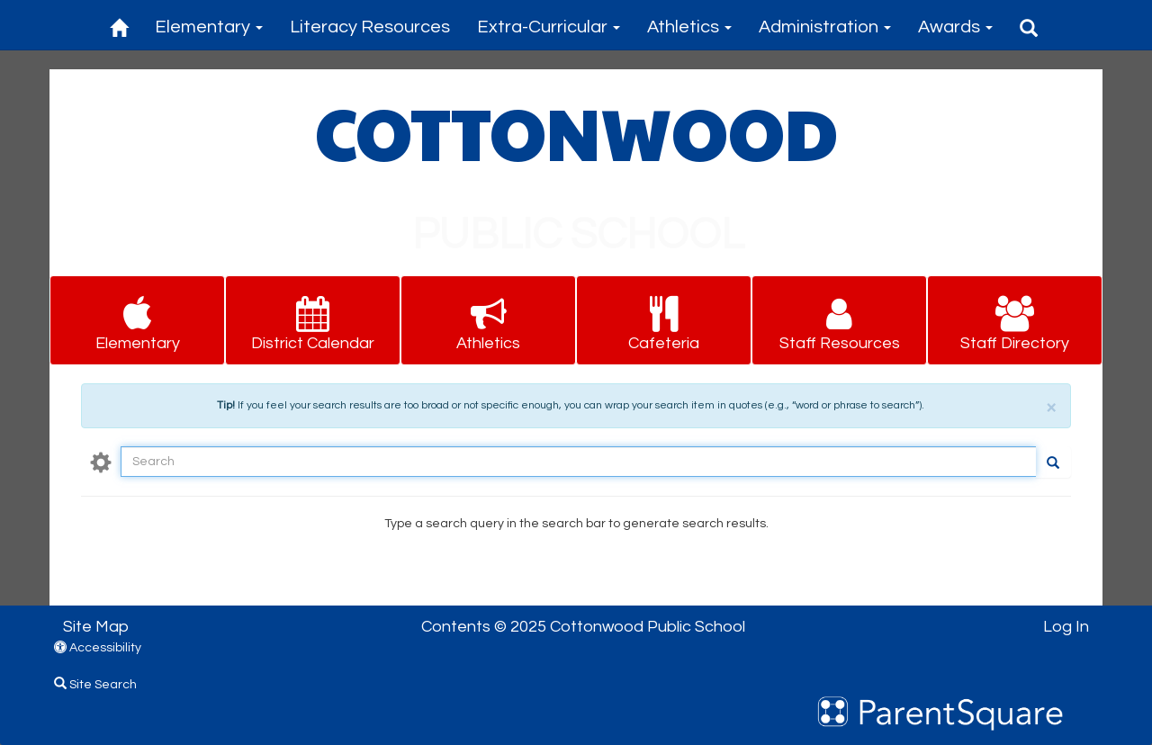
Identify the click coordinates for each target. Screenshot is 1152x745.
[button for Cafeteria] (664, 320)
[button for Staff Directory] (1014, 320)
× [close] (1051, 407)
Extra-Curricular (548, 27)
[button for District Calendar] (312, 320)
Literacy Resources (370, 27)
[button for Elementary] (137, 320)
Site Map (96, 626)
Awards (955, 27)
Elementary (209, 27)
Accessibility (97, 648)
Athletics (689, 27)
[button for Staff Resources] (839, 320)
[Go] (1053, 461)
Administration (825, 27)
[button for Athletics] (488, 320)
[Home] (118, 24)
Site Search (95, 684)
